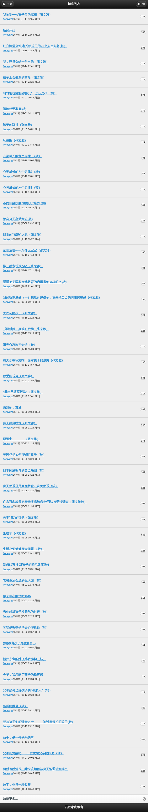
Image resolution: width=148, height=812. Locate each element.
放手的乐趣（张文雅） (18, 376)
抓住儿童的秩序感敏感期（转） (24, 659)
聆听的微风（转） (15, 706)
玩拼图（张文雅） (15, 140)
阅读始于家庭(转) (15, 109)
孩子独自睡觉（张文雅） (20, 423)
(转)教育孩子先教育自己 (19, 643)
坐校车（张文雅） (15, 533)
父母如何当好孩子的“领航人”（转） (27, 690)
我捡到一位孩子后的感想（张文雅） (27, 14)
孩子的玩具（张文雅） (18, 124)
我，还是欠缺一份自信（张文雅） (26, 61)
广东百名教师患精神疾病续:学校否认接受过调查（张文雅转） (45, 501)
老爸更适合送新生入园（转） (23, 580)
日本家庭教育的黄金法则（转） (24, 470)
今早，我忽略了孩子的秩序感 (23, 674)
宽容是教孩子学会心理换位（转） (26, 627)
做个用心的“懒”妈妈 (17, 596)
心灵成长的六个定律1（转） (22, 187)
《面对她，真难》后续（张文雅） (26, 329)
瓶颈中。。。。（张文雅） (21, 439)
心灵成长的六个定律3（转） (22, 156)
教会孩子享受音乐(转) (18, 219)
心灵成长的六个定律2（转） (22, 171)
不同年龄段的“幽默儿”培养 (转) (24, 203)
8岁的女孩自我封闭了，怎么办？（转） (30, 93)
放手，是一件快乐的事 (18, 737)
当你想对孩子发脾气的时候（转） (26, 611)
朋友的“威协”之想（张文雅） (23, 234)
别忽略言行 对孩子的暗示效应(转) (26, 564)
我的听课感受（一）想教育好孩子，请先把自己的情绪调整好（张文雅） (52, 297)
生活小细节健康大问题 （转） (23, 549)
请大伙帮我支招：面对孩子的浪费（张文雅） (34, 360)
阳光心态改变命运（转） (20, 344)
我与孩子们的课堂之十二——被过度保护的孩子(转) (38, 722)
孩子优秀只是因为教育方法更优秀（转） (30, 486)
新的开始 (9, 30)
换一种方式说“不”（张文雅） (23, 266)
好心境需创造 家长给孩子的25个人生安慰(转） (35, 46)
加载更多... (10, 798)
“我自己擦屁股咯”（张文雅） (23, 392)
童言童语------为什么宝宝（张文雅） (27, 250)
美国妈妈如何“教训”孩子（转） (24, 454)
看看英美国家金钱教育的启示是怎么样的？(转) (35, 282)
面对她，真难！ (13, 407)
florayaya (8, 19)
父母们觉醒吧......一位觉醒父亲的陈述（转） (33, 753)
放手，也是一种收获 (17, 784)
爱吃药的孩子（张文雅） (20, 313)
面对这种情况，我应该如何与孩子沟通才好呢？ (35, 769)
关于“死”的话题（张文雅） (21, 517)
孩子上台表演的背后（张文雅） (24, 77)
